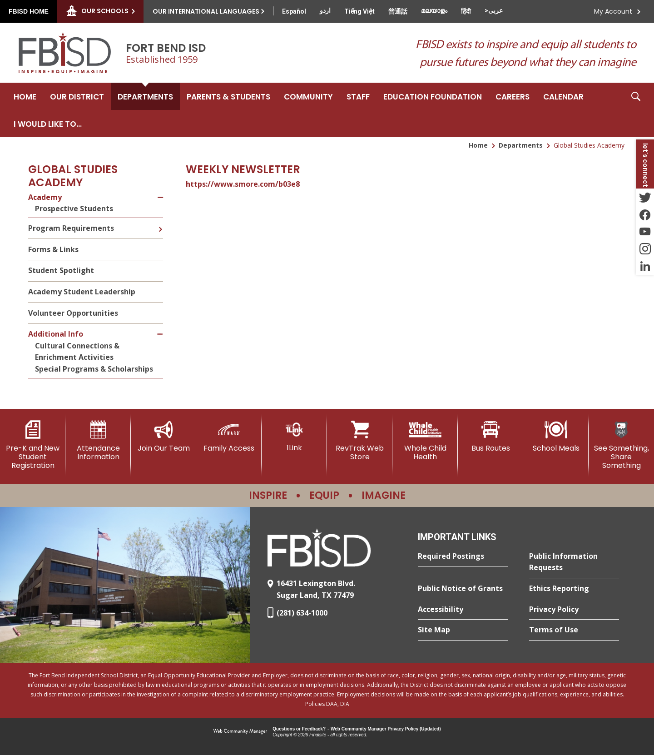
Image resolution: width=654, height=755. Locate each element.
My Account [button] (613, 11)
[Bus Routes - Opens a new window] (490, 436)
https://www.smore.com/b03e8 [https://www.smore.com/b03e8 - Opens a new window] (243, 184)
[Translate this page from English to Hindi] (466, 11)
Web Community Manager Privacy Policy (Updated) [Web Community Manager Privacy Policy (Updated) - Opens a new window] (386, 728)
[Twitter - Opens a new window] (645, 197)
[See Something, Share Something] (621, 445)
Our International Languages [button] (206, 11)
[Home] (25, 96)
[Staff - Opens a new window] (358, 96)
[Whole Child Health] (425, 441)
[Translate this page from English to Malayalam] (434, 10)
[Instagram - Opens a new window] (645, 249)
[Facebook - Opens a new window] (645, 214)
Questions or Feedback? (299, 728)
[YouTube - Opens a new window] (645, 232)
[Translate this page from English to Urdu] (325, 10)
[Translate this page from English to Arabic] (493, 10)
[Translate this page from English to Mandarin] (398, 11)
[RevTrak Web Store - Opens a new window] (360, 441)
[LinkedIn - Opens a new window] (645, 266)
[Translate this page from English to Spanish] (294, 11)
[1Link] (294, 436)
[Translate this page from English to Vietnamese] (359, 11)
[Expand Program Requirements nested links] (160, 222)
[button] (635, 110)
